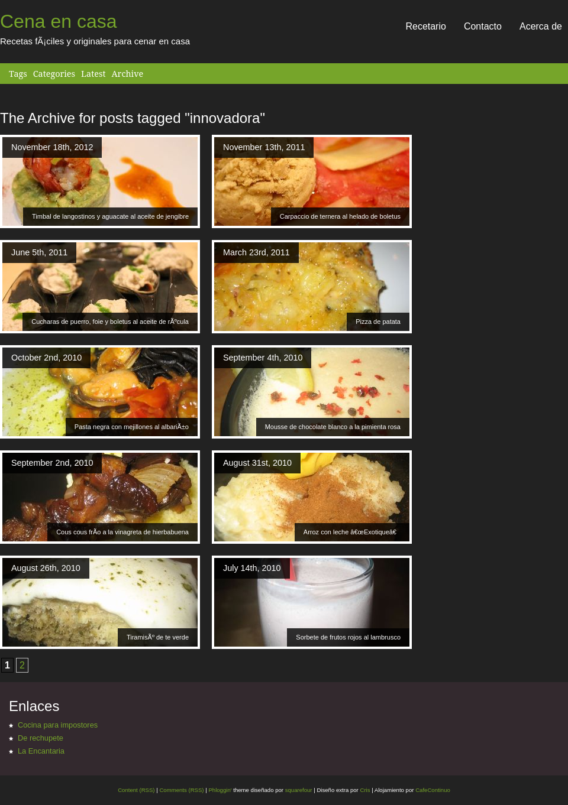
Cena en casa (58, 21)
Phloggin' (219, 790)
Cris (365, 790)
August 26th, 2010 (45, 568)
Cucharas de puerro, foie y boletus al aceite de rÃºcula (110, 321)
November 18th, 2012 (52, 147)
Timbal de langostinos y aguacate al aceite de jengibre (110, 216)
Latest (93, 73)
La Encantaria (41, 750)
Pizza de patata (378, 321)
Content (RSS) (136, 790)
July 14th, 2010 (252, 568)
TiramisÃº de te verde (158, 637)
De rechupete (40, 737)
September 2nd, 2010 (52, 463)
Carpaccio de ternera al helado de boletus (340, 216)
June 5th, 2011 (39, 252)
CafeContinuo (432, 790)
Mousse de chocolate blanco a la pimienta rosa (333, 426)
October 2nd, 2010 (46, 357)
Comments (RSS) (181, 790)
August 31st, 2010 (257, 463)
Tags (18, 73)
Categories (54, 73)
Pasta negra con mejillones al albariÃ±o (132, 426)
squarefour (297, 790)
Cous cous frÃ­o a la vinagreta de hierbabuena (122, 531)
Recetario (425, 26)
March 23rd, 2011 (256, 252)
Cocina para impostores (58, 724)
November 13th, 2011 (264, 147)
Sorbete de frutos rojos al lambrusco (348, 637)
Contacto (483, 26)
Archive (127, 73)
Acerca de (540, 26)
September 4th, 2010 (262, 357)
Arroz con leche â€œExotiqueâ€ (352, 531)
